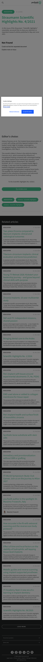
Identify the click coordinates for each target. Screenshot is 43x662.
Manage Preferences (14, 111)
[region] (21, 106)
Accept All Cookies (27, 112)
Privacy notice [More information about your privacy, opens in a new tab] (7, 107)
